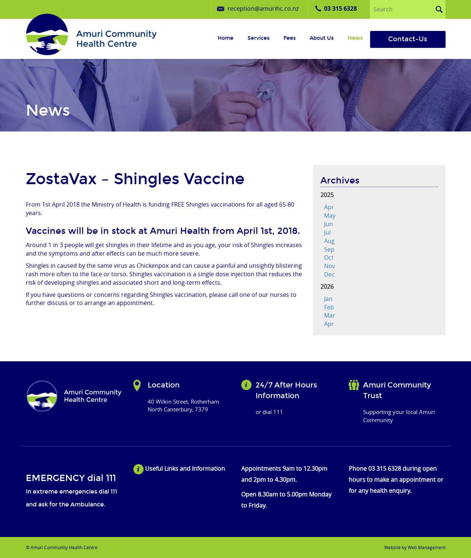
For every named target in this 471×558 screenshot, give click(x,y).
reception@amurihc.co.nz (263, 8)
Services (258, 38)
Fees (290, 38)
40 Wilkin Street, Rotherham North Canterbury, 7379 (183, 405)
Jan (328, 299)
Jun (328, 224)
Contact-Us (407, 39)
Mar (329, 315)
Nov (329, 266)
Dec (329, 274)
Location (164, 384)
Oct (329, 257)
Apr (329, 207)
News (355, 38)
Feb (329, 307)
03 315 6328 (340, 8)
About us (322, 38)
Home (225, 38)
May (329, 215)
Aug (329, 241)
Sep (329, 249)
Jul (327, 232)
